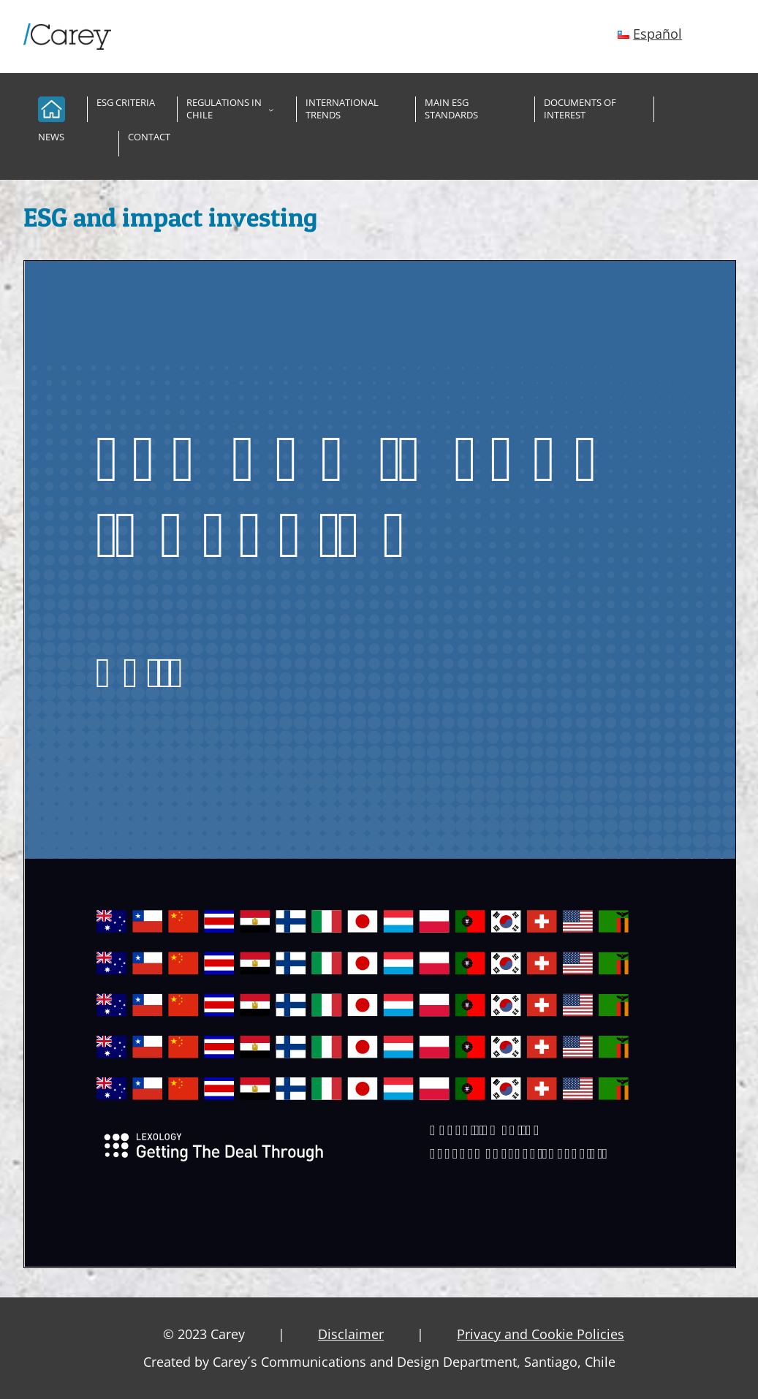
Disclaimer (351, 1334)
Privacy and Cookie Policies (540, 1334)
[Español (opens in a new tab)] (650, 33)
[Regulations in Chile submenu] (271, 110)
